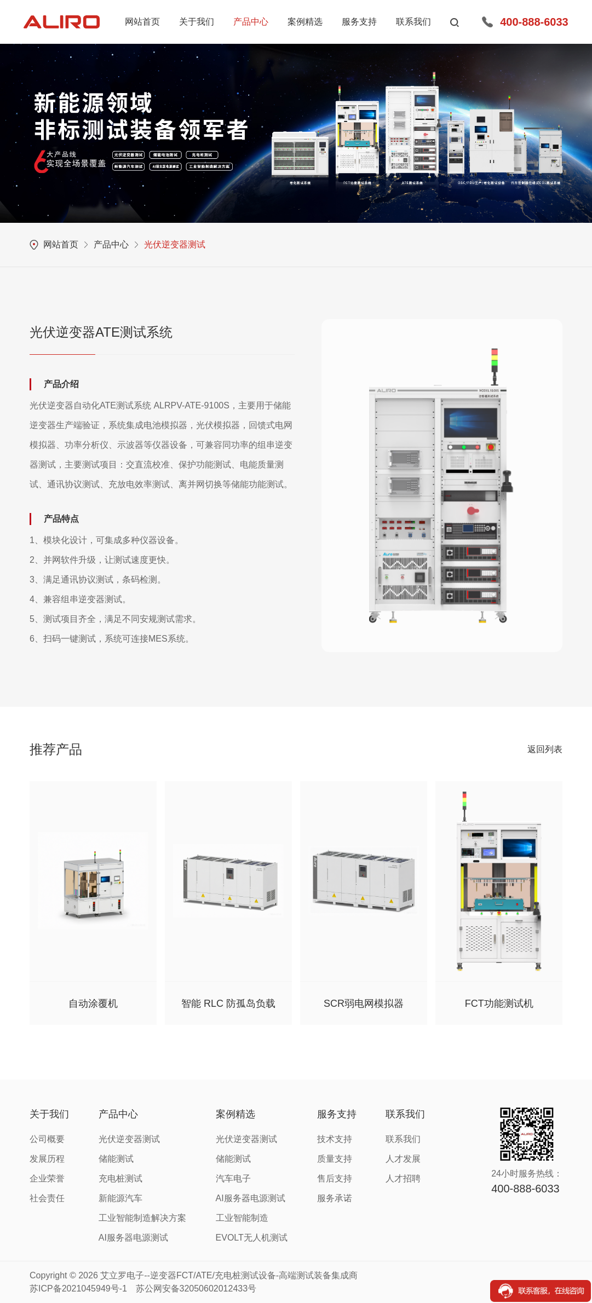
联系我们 (405, 1114)
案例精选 (235, 1114)
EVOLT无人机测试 (252, 1237)
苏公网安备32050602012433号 (196, 1288)
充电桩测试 (120, 1178)
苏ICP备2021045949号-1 (78, 1288)
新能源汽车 (120, 1198)
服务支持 (337, 1114)
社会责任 (47, 1198)
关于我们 (49, 1114)
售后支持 (334, 1178)
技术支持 (334, 1139)
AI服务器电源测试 (133, 1237)
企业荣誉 (47, 1178)
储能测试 (116, 1158)
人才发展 (403, 1158)
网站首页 (60, 244)
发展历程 (47, 1158)
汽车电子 (233, 1178)
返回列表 (544, 749)
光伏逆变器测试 (174, 244)
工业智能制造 (242, 1218)
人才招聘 (403, 1178)
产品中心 (111, 244)
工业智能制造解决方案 (142, 1218)
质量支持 (334, 1158)
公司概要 (47, 1139)
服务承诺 (334, 1198)
